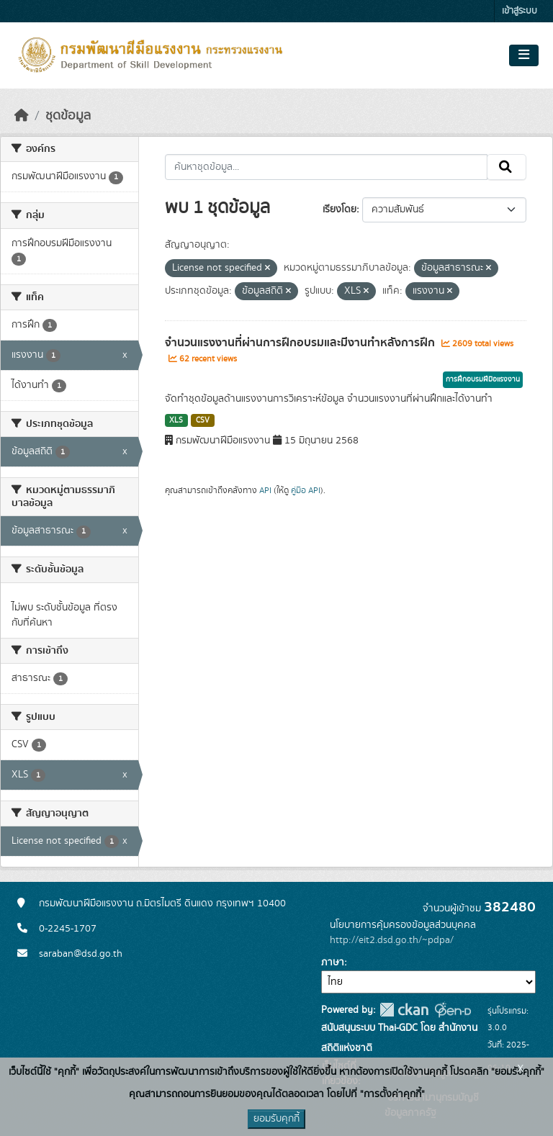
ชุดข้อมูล (68, 116)
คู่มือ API (305, 490)
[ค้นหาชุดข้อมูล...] (326, 167)
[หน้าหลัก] (21, 116)
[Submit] (506, 167)
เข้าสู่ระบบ (519, 11)
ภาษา (332, 962)
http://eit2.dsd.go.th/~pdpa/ (392, 940)
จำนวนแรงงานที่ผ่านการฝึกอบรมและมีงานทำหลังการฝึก (301, 342)
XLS (176, 420)
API (265, 490)
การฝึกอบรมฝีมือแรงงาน (483, 379)
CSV (203, 420)
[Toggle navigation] (524, 55)
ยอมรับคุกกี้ (276, 1119)
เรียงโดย (339, 209)
